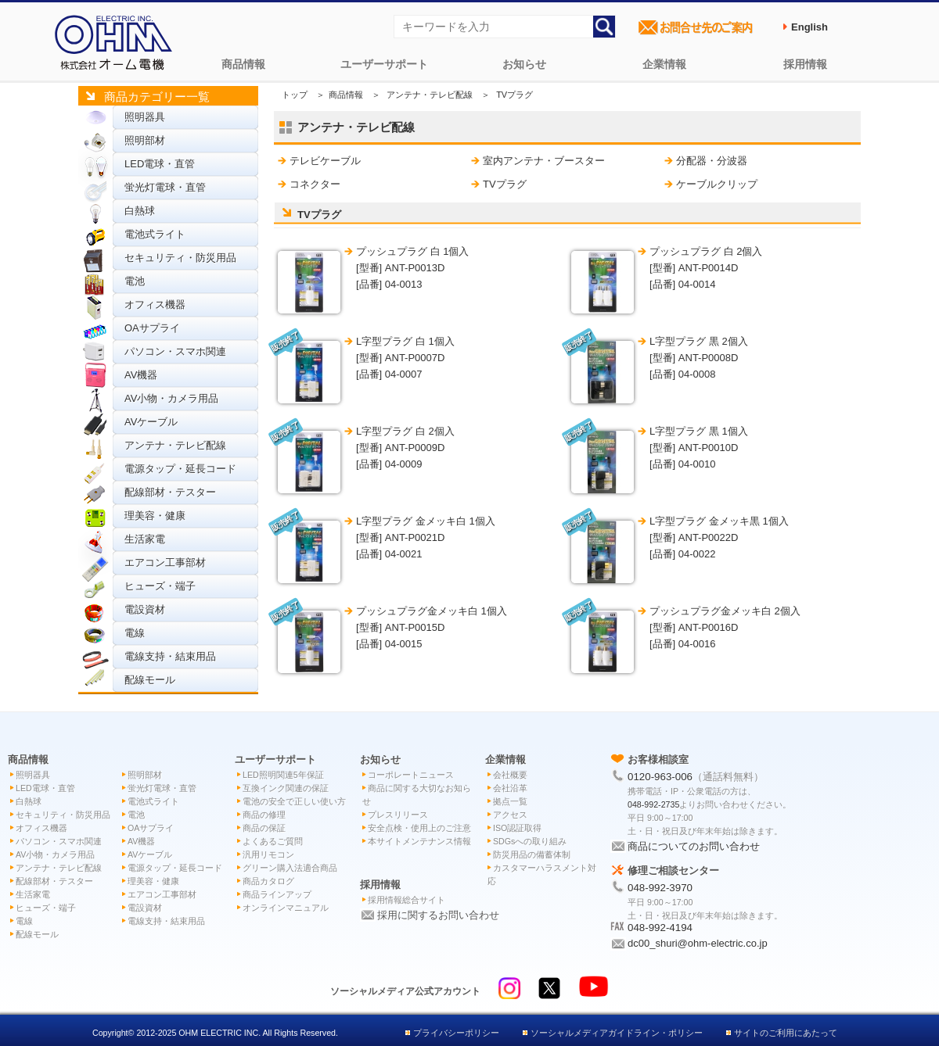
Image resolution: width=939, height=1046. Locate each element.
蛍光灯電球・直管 (165, 187)
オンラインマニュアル (286, 907)
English (809, 27)
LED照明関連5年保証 (283, 774)
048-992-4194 (660, 927)
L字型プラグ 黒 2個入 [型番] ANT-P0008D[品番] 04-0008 (698, 357)
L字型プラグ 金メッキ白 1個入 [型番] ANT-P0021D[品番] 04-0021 (425, 537)
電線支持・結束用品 (170, 656)
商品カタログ (268, 881)
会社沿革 (510, 788)
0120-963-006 (660, 777)
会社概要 (510, 774)
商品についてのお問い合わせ (694, 846)
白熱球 (139, 211)
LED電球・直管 (159, 164)
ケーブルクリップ (716, 184)
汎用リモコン (268, 854)
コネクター (315, 184)
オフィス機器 (154, 304)
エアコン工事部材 (165, 562)
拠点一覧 (510, 801)
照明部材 (144, 140)
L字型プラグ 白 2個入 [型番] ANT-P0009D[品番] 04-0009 (405, 447)
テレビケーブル (325, 161)
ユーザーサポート (384, 64)
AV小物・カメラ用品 (171, 398)
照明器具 (144, 117)
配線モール (149, 680)
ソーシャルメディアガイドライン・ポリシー (617, 1032)
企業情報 (664, 64)
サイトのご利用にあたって (785, 1032)
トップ (295, 94)
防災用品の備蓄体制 (531, 854)
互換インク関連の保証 (286, 788)
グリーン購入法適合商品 (290, 867)
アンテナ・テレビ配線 (175, 445)
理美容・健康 (154, 515)
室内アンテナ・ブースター (544, 161)
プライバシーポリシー (456, 1032)
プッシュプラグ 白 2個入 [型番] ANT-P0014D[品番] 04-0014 (705, 267)
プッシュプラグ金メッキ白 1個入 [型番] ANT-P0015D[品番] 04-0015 (431, 627)
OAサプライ (152, 328)
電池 (134, 281)
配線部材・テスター (170, 492)
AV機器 (140, 375)
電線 (134, 633)
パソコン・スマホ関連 (175, 351)
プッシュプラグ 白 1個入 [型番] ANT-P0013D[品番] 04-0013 (412, 267)
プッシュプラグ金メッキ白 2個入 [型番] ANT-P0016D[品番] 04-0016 (724, 627)
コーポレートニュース (411, 774)
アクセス (510, 814)
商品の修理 (264, 814)
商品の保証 (264, 828)
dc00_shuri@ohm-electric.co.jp (698, 943)
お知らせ (524, 64)
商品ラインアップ (277, 894)
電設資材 (144, 609)
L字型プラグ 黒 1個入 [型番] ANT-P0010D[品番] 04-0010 (698, 447)
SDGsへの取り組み (530, 841)
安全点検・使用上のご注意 (419, 828)
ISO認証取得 (517, 828)
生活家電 (144, 539)
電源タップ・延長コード (180, 469)
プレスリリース (398, 814)
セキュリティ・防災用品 (180, 257)
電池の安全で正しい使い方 (294, 801)
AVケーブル (151, 422)
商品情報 (243, 64)
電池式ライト (154, 234)
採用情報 (805, 64)
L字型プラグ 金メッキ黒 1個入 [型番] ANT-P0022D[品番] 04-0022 (719, 537)
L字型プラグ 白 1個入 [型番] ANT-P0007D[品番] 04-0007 (405, 357)
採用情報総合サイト (406, 900)
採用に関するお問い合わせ (438, 915)
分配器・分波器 (711, 161)
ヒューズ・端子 (160, 586)
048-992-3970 (660, 888)
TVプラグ (505, 184)
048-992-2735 (653, 804)
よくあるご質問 (273, 841)
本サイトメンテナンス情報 (419, 841)
